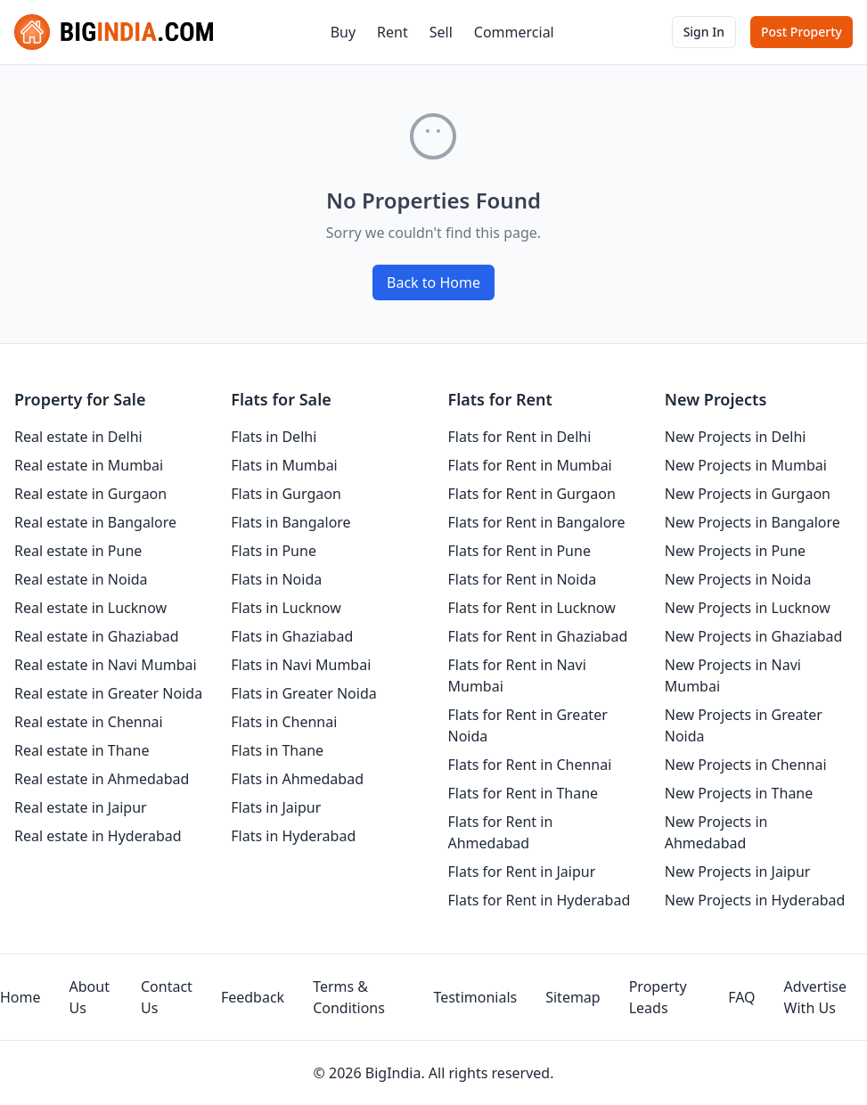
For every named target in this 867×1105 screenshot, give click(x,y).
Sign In (703, 31)
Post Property (801, 31)
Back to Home (433, 282)
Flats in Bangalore (290, 522)
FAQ (741, 997)
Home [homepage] (20, 997)
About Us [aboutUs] (90, 997)
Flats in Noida (276, 579)
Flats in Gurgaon (286, 493)
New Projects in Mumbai (746, 465)
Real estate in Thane (82, 750)
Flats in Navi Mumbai (301, 665)
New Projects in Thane (739, 793)
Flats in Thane (277, 750)
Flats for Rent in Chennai (530, 764)
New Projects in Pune (735, 551)
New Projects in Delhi (735, 436)
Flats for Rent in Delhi (520, 436)
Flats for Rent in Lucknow (532, 608)
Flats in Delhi (273, 436)
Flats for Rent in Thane (523, 793)
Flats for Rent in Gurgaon (532, 493)
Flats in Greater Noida (303, 693)
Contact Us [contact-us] (166, 997)
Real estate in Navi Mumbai (105, 665)
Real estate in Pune (78, 551)
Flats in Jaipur (276, 807)
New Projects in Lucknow (747, 608)
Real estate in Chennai (88, 722)
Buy (343, 32)
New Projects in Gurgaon (747, 493)
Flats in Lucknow (286, 608)
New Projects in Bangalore (752, 522)
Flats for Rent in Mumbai (530, 465)
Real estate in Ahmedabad (101, 779)
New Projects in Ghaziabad (754, 636)
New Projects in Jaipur (738, 871)
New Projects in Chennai (746, 764)
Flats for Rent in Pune (519, 551)
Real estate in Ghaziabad (96, 636)
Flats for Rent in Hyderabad (539, 900)
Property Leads (658, 997)
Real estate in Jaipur (80, 807)
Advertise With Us (815, 997)
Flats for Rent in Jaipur (522, 871)
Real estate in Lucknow (90, 608)
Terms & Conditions (349, 997)
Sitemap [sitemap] (573, 997)
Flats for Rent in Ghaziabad (538, 636)
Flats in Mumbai (284, 465)
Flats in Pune (273, 551)
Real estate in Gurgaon (90, 493)
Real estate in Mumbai (88, 465)
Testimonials (475, 997)
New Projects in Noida (738, 579)
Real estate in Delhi (78, 436)
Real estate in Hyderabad (98, 836)
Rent (392, 32)
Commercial (514, 32)
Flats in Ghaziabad (292, 636)
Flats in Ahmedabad (297, 779)
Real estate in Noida (81, 579)
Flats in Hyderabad (293, 836)
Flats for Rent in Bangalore (537, 522)
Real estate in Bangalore (95, 522)
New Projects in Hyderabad (755, 900)
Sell (441, 32)
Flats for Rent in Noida (522, 579)
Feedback (252, 997)
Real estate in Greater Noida (108, 693)
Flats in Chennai (284, 722)
